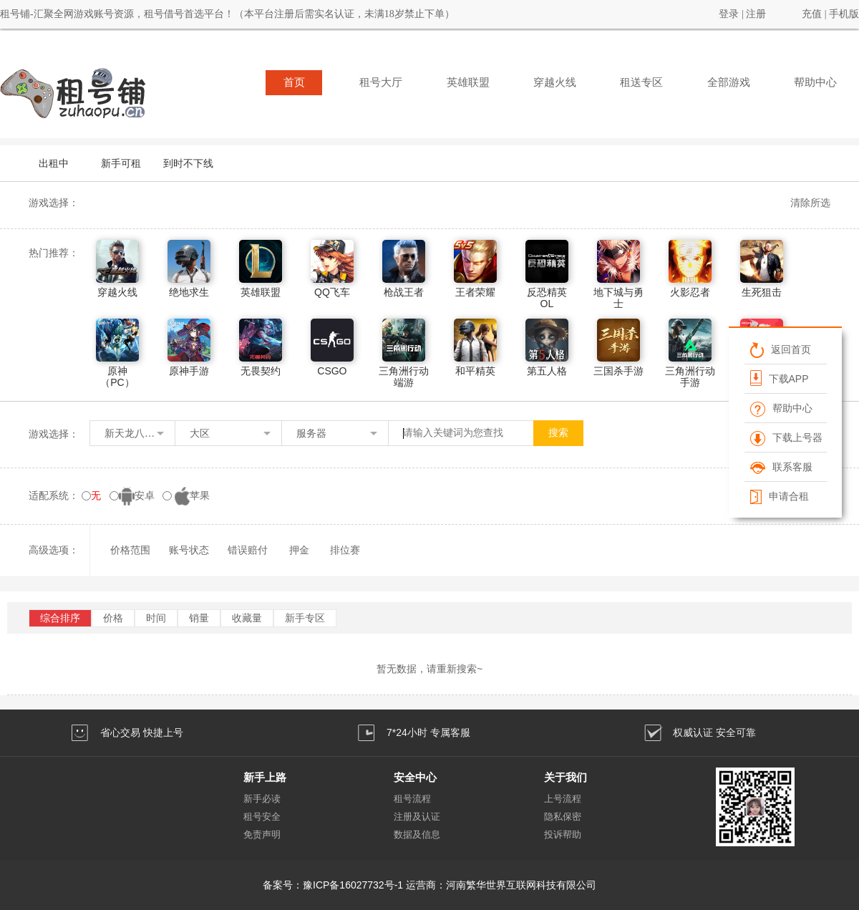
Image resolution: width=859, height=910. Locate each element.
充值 (812, 14)
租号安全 (262, 816)
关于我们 (565, 777)
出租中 (54, 163)
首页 (294, 82)
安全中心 (415, 777)
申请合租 (779, 496)
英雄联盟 (468, 82)
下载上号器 (786, 437)
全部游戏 (728, 82)
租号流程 (412, 798)
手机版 (844, 14)
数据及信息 (417, 834)
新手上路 (264, 777)
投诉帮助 (562, 834)
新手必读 (262, 798)
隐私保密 (562, 816)
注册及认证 (417, 816)
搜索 (558, 432)
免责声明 (262, 834)
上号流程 (562, 798)
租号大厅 (380, 82)
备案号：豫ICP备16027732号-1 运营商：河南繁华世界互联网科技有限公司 (429, 885)
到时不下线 (188, 163)
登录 (729, 14)
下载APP (779, 378)
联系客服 (781, 466)
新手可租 (121, 163)
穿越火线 (554, 82)
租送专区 (641, 82)
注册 (756, 14)
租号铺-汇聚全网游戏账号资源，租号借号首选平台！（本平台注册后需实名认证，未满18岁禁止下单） (227, 14)
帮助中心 (815, 82)
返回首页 (780, 349)
